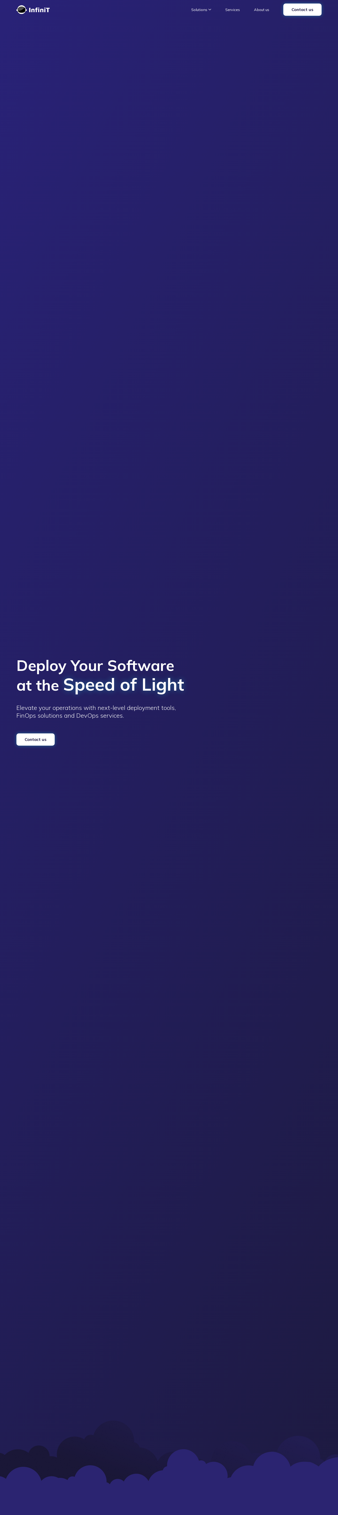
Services (232, 9)
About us (261, 9)
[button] (201, 10)
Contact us (302, 9)
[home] (33, 9)
